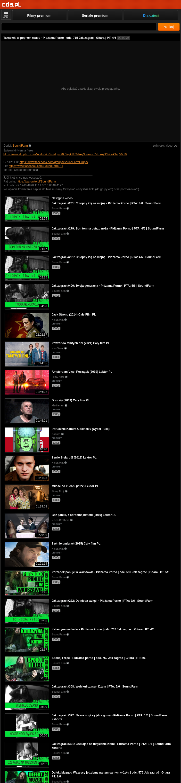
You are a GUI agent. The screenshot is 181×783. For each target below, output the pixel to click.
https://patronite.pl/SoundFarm (36, 181)
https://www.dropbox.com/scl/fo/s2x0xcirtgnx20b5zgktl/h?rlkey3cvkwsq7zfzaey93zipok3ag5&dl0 (65, 154)
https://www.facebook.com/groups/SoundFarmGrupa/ (53, 162)
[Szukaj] (79, 27)
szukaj (169, 27)
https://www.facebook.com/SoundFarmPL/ (36, 166)
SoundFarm (20, 145)
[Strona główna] (12, 5)
